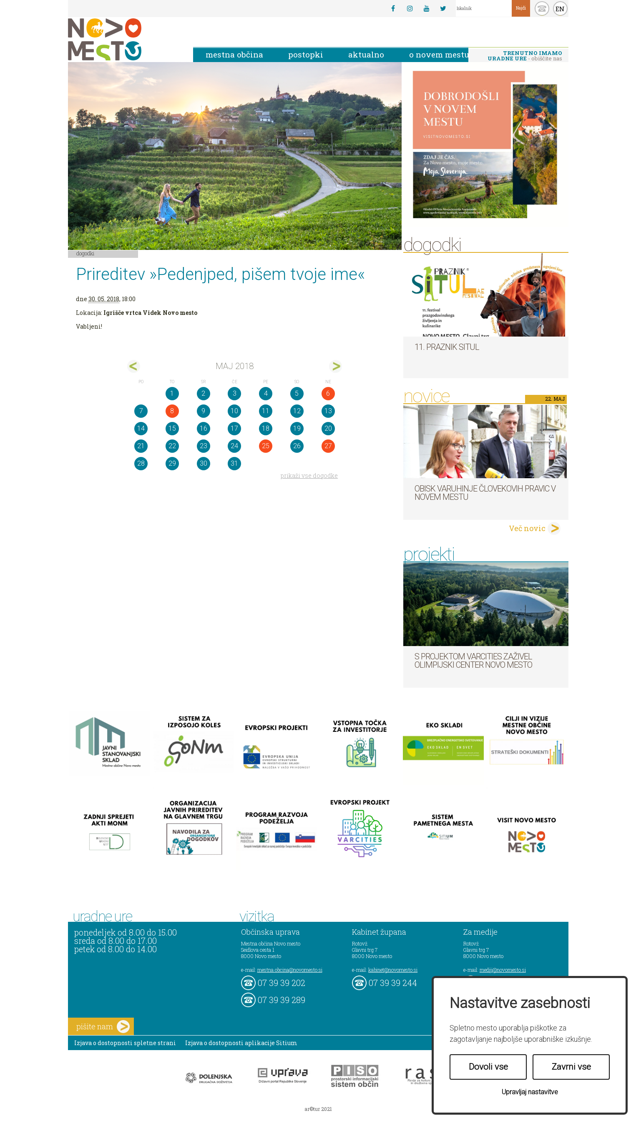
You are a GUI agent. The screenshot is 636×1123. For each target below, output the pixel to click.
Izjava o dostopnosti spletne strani (125, 1043)
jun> (335, 366)
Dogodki (85, 253)
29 (172, 463)
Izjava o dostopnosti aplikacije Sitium (241, 1043)
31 (234, 463)
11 (265, 411)
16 (203, 428)
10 (234, 411)
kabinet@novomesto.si (392, 969)
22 (172, 446)
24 (234, 446)
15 (172, 428)
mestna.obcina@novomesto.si (289, 969)
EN (560, 9)
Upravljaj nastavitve (530, 1092)
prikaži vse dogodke (309, 475)
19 (297, 428)
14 (141, 428)
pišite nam (103, 1026)
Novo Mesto (124, 39)
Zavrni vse (571, 1067)
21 (141, 446)
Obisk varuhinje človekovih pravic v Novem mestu (485, 493)
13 (328, 411)
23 (203, 446)
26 (297, 446)
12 (297, 411)
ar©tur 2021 (318, 1109)
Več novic (527, 528)
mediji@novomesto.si (503, 969)
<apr (133, 366)
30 (203, 463)
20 (328, 428)
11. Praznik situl (447, 347)
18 (265, 428)
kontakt (542, 8)
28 (141, 463)
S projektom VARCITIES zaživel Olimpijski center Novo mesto (473, 660)
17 (234, 428)
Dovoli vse (488, 1067)
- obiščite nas (525, 55)
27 (328, 446)
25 (265, 446)
